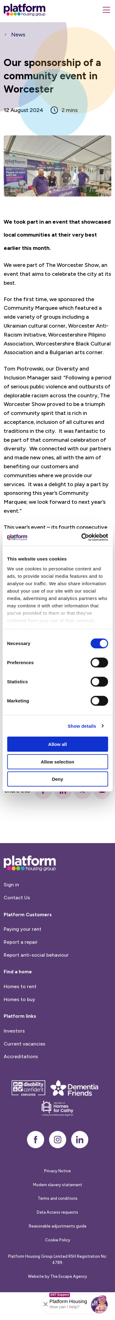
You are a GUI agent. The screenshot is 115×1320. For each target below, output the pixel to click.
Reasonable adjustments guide (57, 1253)
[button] (99, 1304)
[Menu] (106, 9)
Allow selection (57, 761)
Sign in (11, 912)
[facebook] (35, 1166)
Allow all (57, 744)
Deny (57, 779)
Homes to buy (19, 1026)
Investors (14, 1058)
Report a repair (21, 969)
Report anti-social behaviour (36, 982)
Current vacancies (24, 1071)
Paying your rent (22, 956)
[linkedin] (79, 1166)
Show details (82, 725)
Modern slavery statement (57, 1212)
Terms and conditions (58, 1225)
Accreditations (21, 1084)
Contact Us (17, 925)
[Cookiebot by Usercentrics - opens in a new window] (82, 537)
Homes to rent (20, 1013)
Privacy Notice (57, 1198)
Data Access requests (57, 1239)
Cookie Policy (57, 1267)
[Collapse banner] (45, 1304)
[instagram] (57, 1166)
